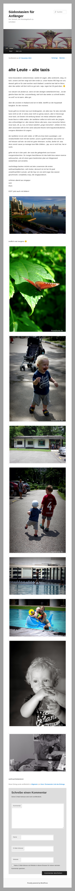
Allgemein (34, 784)
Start (10, 51)
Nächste (62, 58)
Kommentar (17, 806)
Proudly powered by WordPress (37, 883)
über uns (19, 51)
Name (15, 837)
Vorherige (54, 58)
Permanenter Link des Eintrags (55, 784)
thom (42, 784)
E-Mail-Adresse (18, 848)
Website (15, 859)
